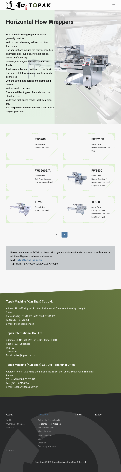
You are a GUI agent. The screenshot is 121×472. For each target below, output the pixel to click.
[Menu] (113, 5)
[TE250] (20, 209)
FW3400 (96, 170)
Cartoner (42, 443)
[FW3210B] (77, 146)
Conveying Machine (47, 446)
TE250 (39, 202)
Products (43, 414)
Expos (98, 414)
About (9, 414)
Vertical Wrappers (46, 427)
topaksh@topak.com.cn (26, 387)
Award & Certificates (15, 424)
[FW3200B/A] (20, 178)
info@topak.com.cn (29, 260)
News (78, 414)
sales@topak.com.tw (24, 355)
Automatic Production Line (50, 420)
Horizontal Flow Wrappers (49, 424)
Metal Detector (44, 431)
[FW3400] (77, 178)
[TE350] (77, 209)
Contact (10, 450)
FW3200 (40, 139)
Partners (10, 427)
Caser (40, 439)
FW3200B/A (43, 170)
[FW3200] (20, 146)
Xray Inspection (45, 435)
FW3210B (97, 139)
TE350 (95, 202)
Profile (9, 420)
